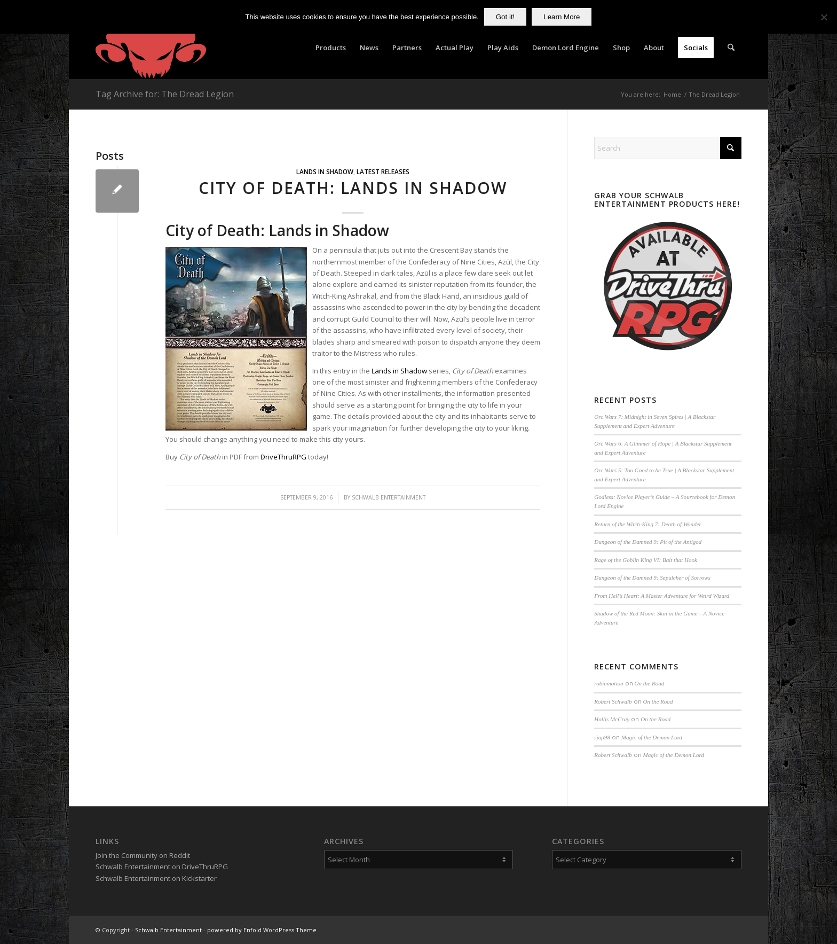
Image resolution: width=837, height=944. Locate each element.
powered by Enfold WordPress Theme (262, 930)
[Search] (731, 48)
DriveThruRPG (283, 457)
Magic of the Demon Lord (651, 737)
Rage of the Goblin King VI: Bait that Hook (645, 560)
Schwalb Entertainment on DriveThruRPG (162, 866)
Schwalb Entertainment (388, 497)
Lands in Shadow (324, 171)
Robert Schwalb (612, 701)
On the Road (650, 683)
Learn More (561, 17)
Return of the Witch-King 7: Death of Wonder (647, 524)
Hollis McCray (611, 719)
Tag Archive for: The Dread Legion (165, 94)
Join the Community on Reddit (143, 855)
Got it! (505, 17)
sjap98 (602, 737)
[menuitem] (331, 48)
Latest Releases (383, 171)
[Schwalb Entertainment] (151, 48)
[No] (823, 17)
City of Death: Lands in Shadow (353, 188)
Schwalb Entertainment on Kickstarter (156, 878)
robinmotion (608, 683)
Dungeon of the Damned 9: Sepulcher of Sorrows (652, 577)
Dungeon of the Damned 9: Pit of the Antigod (647, 542)
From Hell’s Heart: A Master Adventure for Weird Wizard (661, 595)
